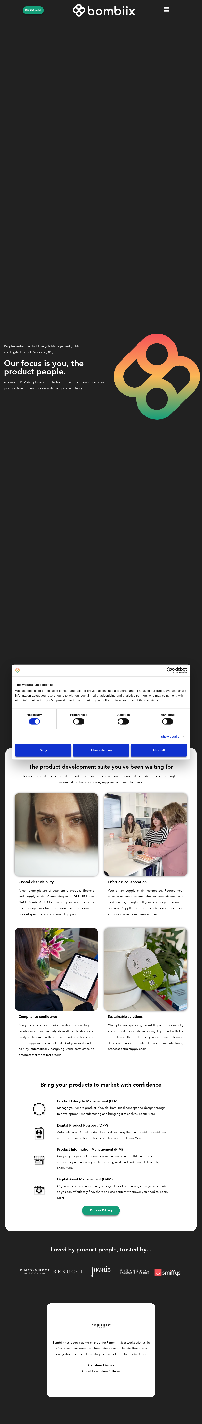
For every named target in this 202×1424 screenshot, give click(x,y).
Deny (43, 750)
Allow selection (101, 750)
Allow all (159, 750)
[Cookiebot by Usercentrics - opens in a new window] (169, 670)
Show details (170, 736)
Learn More (147, 1114)
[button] (167, 10)
